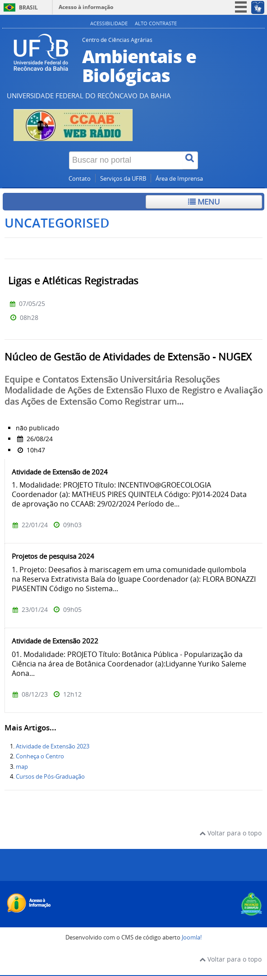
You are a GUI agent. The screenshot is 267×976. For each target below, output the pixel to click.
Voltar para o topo (230, 833)
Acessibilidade (109, 23)
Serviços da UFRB (123, 178)
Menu (204, 201)
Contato (80, 178)
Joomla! (192, 937)
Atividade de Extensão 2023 (52, 746)
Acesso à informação (86, 7)
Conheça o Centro (40, 756)
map (22, 767)
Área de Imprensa (179, 178)
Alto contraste (156, 23)
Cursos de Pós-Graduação (50, 776)
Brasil (28, 7)
